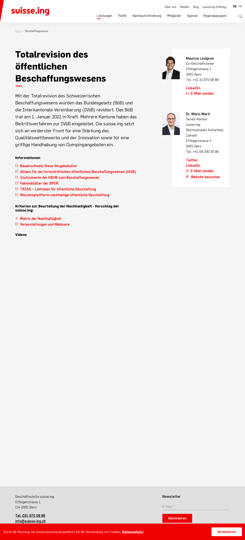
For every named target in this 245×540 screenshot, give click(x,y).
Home (18, 31)
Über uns (172, 6)
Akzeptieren (226, 532)
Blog (197, 6)
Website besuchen (205, 177)
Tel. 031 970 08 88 (30, 516)
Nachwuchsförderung (150, 15)
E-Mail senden (202, 93)
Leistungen (110, 15)
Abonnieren (177, 518)
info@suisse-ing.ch (30, 521)
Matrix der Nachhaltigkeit (40, 219)
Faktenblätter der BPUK (39, 183)
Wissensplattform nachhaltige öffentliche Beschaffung (64, 195)
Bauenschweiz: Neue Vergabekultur (48, 166)
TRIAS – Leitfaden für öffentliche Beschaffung (58, 189)
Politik (126, 15)
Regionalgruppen (215, 15)
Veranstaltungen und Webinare (44, 224)
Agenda (194, 15)
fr (240, 6)
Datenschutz (132, 532)
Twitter (192, 160)
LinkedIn (193, 88)
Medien (186, 6)
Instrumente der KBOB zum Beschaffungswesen (59, 177)
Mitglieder (176, 15)
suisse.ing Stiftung (215, 6)
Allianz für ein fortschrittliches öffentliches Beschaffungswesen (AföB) (78, 172)
